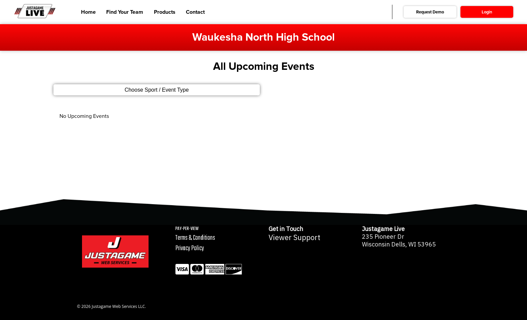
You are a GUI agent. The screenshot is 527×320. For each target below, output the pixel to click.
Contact (195, 12)
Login (487, 12)
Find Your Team (124, 12)
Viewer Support (294, 237)
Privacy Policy (189, 248)
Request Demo (430, 12)
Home (88, 12)
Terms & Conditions (195, 238)
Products (164, 12)
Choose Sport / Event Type (157, 90)
